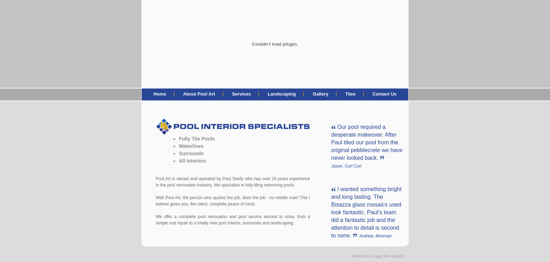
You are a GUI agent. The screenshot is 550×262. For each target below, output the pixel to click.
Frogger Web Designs (387, 256)
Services (241, 94)
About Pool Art (199, 94)
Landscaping (282, 94)
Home (159, 94)
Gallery (320, 94)
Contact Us (385, 94)
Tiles (350, 94)
